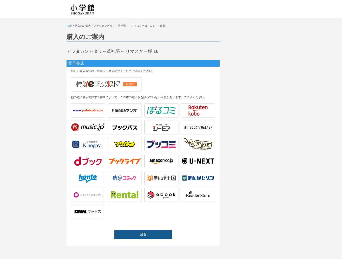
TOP (69, 25)
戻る (143, 234)
